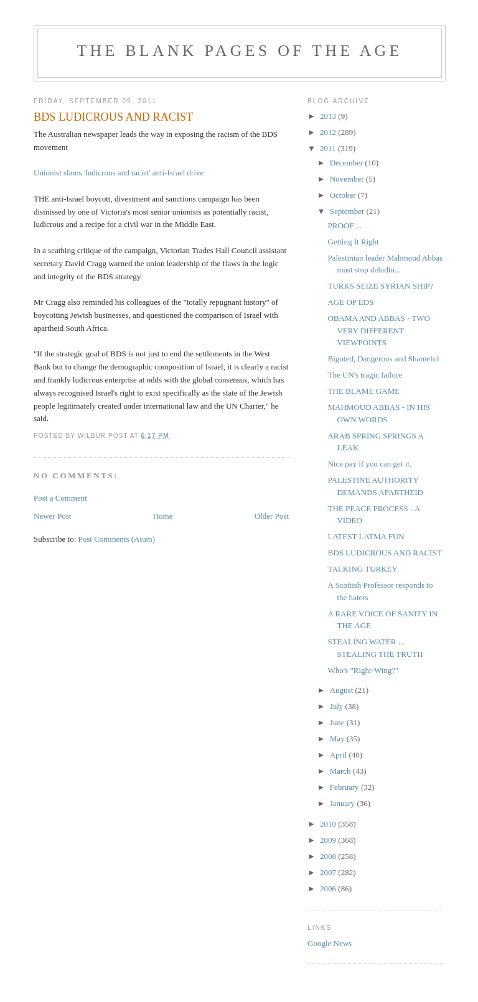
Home (163, 516)
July (337, 706)
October (344, 195)
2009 (329, 840)
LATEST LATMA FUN (365, 536)
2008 (329, 856)
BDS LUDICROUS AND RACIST (384, 552)
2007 (329, 872)
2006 (329, 888)
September (348, 211)
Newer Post (52, 516)
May (338, 738)
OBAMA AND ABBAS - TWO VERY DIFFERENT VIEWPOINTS (378, 330)
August (342, 690)
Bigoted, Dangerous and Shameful (383, 358)
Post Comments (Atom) (117, 539)
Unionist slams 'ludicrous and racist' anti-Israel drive (119, 172)
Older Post (272, 516)
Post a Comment (60, 498)
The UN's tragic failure (364, 374)
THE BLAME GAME (363, 391)
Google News (329, 943)
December (347, 162)
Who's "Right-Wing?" (362, 670)
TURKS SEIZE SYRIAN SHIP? (380, 285)
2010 (329, 823)
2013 (329, 116)
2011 (329, 148)
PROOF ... (344, 225)
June (338, 722)
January (343, 803)
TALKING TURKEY (362, 568)
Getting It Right (352, 241)
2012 (329, 132)
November (348, 178)
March (341, 771)
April (339, 754)
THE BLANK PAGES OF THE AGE (239, 51)
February (345, 787)
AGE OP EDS (350, 302)
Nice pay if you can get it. (369, 463)
